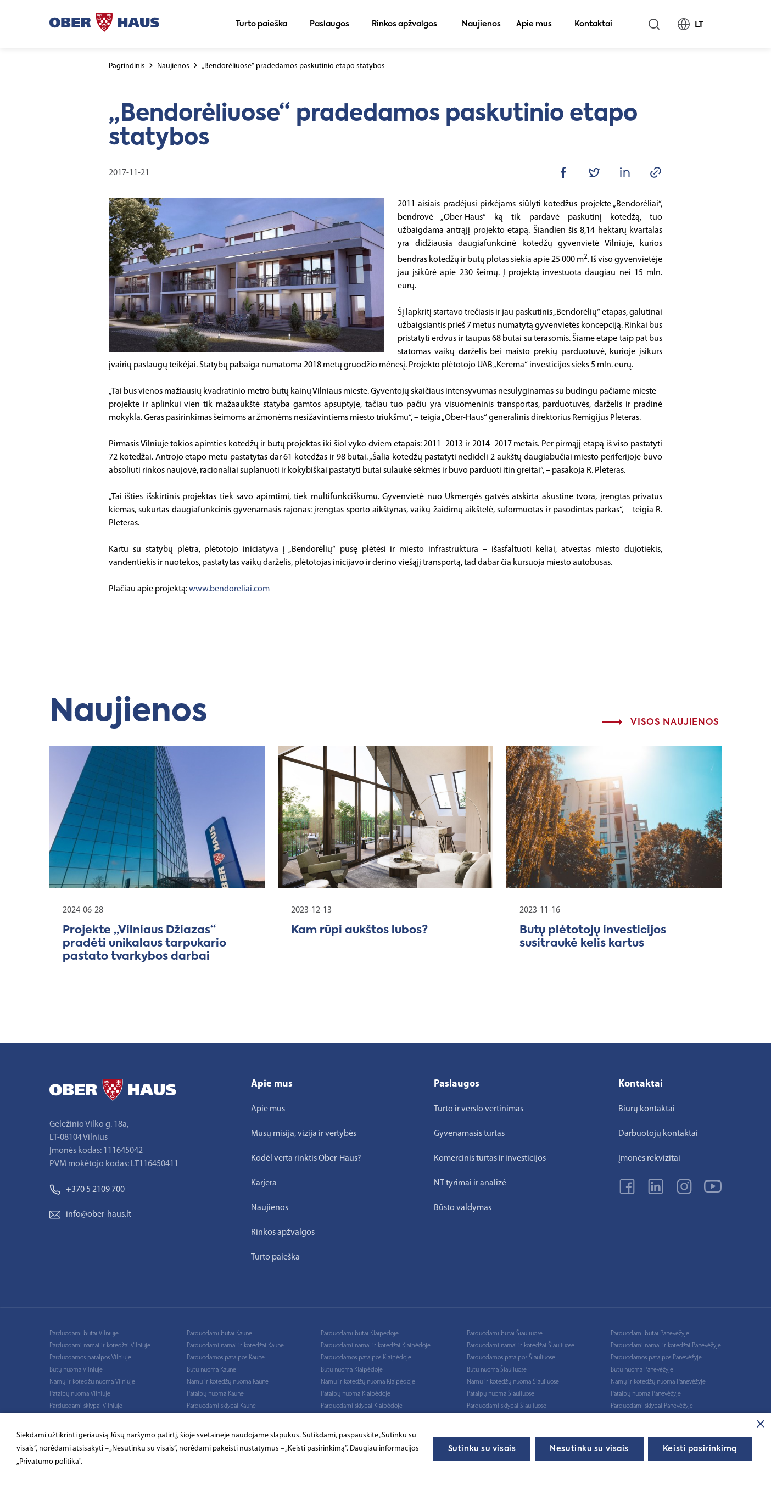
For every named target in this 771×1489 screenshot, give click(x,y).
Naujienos (481, 24)
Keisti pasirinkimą (700, 1449)
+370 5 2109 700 (87, 1189)
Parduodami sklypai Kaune (221, 1406)
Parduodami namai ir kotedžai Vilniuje (99, 1345)
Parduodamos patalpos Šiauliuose (511, 1357)
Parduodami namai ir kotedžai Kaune (235, 1345)
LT (695, 24)
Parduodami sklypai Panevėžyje (652, 1406)
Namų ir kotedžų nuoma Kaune (228, 1382)
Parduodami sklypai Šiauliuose (506, 1406)
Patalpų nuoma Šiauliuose (500, 1394)
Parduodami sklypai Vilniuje (85, 1406)
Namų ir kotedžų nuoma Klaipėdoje (368, 1382)
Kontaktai (598, 24)
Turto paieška (266, 24)
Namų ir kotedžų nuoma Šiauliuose (513, 1382)
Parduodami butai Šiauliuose (505, 1333)
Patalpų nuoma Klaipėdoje (355, 1394)
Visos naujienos (660, 722)
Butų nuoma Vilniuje (76, 1370)
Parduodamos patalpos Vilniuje (90, 1357)
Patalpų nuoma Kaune (215, 1394)
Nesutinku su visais (589, 1449)
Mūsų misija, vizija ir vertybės (303, 1133)
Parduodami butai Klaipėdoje (360, 1333)
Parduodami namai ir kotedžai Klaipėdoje (376, 1345)
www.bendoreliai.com (229, 589)
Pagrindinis (127, 66)
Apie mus (538, 24)
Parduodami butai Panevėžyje (650, 1333)
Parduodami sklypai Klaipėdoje (362, 1406)
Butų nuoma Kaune (211, 1370)
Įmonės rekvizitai (649, 1158)
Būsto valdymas (462, 1207)
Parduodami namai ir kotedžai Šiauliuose (520, 1345)
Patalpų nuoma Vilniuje (79, 1394)
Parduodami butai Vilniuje (84, 1333)
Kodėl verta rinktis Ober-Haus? (306, 1158)
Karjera (264, 1183)
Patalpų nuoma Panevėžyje (646, 1394)
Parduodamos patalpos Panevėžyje (656, 1357)
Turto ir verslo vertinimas (478, 1109)
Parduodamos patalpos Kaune (226, 1357)
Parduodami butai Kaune (219, 1333)
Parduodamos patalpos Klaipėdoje (366, 1357)
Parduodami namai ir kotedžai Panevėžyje (666, 1345)
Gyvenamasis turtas (469, 1133)
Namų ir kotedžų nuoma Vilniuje (92, 1382)
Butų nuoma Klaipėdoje (352, 1370)
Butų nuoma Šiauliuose (497, 1370)
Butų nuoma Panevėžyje (642, 1370)
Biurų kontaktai (646, 1109)
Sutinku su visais (482, 1449)
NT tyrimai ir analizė (470, 1183)
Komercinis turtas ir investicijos (490, 1158)
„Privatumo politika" (48, 1462)
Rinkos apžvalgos (409, 24)
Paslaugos (334, 24)
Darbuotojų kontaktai (658, 1133)
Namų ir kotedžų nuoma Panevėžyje (658, 1382)
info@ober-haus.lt (90, 1214)
